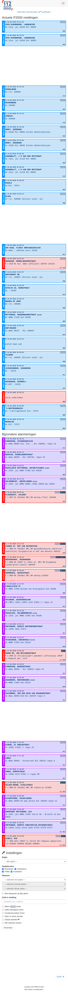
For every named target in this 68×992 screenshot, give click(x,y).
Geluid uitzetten (11, 920)
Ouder (60, 977)
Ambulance (20, 869)
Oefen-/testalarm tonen (12, 910)
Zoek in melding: (9, 897)
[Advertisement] (34, 65)
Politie (6, 872)
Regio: (5, 857)
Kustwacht (16, 872)
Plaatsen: (6, 875)
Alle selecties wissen (11, 923)
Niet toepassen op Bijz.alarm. (15, 893)
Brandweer (8, 869)
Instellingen (45, 12)
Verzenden (8, 928)
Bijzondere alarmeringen (27, 12)
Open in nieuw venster (12, 916)
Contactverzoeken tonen (13, 913)
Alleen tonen (11, 906)
